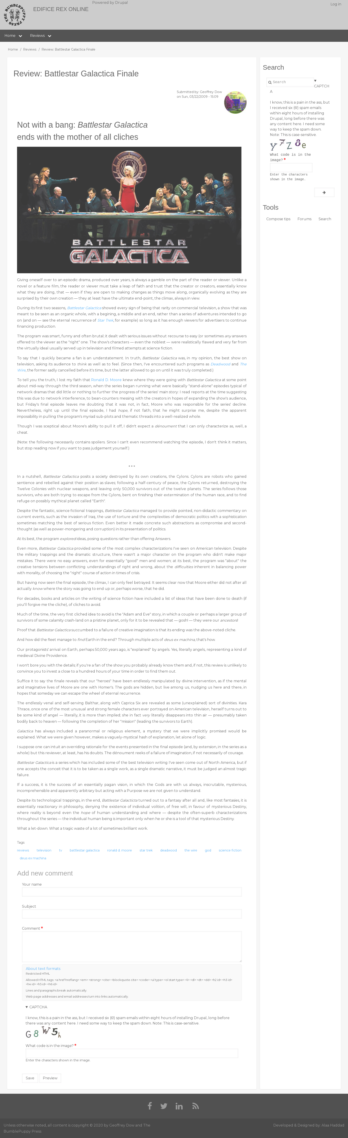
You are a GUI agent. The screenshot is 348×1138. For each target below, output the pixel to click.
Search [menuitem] (325, 219)
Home (13, 49)
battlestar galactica (85, 850)
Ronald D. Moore (106, 380)
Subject (29, 906)
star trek (146, 850)
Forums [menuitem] (304, 219)
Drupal (121, 2)
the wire (190, 850)
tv (60, 850)
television (44, 850)
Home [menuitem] (9, 35)
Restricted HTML (38, 973)
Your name (32, 884)
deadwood (168, 850)
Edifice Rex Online (61, 9)
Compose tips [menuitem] (278, 219)
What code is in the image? (50, 1046)
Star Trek (105, 320)
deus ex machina (33, 858)
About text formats (43, 969)
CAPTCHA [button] (38, 1007)
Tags (20, 842)
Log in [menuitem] (335, 4)
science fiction (230, 850)
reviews (23, 850)
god (208, 850)
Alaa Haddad (333, 1125)
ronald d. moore (119, 850)
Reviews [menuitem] (37, 35)
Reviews (29, 49)
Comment (31, 928)
